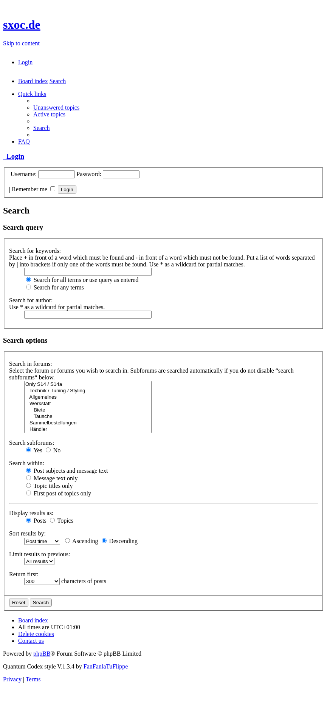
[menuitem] (25, 62)
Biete (88, 410)
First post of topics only (58, 493)
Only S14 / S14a (88, 384)
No (53, 450)
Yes (34, 450)
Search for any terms (55, 287)
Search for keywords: (35, 251)
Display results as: (31, 513)
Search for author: (31, 300)
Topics (61, 520)
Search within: (26, 463)
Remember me (33, 189)
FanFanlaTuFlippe (106, 666)
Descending (120, 541)
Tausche (88, 416)
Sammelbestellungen (88, 423)
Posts (36, 520)
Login (13, 156)
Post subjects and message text (67, 470)
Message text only (51, 478)
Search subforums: (31, 442)
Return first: (24, 574)
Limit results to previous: (39, 554)
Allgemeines (88, 397)
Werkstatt (88, 404)
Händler (88, 429)
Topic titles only (49, 486)
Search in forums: (30, 364)
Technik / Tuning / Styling (88, 391)
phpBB (41, 653)
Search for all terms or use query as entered (82, 280)
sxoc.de (21, 24)
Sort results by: (27, 533)
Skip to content (21, 43)
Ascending (81, 541)
